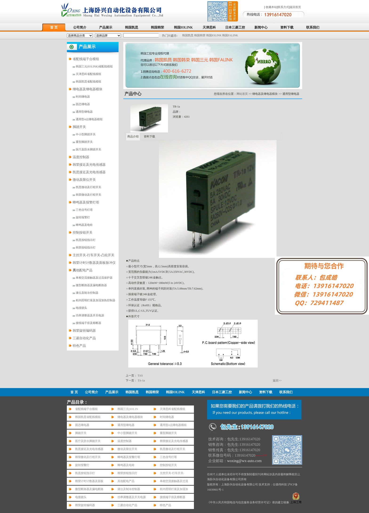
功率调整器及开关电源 (90, 315)
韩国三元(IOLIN (127, 409)
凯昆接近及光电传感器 (89, 172)
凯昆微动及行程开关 (88, 187)
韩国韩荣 (157, 27)
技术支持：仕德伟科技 (273, 484)
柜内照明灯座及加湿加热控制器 (95, 300)
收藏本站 (271, 7)
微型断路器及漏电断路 (89, 489)
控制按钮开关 (82, 232)
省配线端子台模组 (86, 59)
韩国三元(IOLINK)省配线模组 (94, 66)
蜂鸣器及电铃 (84, 225)
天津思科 (209, 27)
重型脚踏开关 (84, 142)
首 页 (54, 27)
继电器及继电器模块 (87, 89)
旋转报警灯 (83, 217)
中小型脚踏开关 (86, 134)
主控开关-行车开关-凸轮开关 (93, 255)
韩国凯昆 (131, 27)
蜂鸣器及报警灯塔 (86, 202)
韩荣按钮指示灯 (86, 247)
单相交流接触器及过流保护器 (94, 277)
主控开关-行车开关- (172, 473)
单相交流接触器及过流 (174, 481)
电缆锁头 (81, 308)
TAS (140, 375)
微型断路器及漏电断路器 (91, 285)
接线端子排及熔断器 (88, 323)
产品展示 (105, 27)
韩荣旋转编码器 (84, 330)
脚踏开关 (79, 127)
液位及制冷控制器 (87, 292)
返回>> (277, 380)
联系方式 (283, 7)
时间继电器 (83, 96)
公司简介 (79, 27)
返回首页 (295, 7)
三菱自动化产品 (84, 338)
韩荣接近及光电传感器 (89, 164)
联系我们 (312, 27)
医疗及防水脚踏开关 (88, 149)
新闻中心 (261, 27)
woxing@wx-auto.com (244, 461)
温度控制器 (81, 157)
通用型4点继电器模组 (89, 119)
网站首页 (242, 93)
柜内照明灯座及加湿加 (174, 489)
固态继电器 (83, 104)
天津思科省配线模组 (88, 74)
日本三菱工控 (235, 27)
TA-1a (141, 380)
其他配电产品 (82, 270)
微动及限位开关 (84, 180)
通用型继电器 (84, 111)
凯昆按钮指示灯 (86, 240)
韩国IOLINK (183, 27)
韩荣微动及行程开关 (88, 194)
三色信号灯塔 (84, 209)
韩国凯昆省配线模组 (88, 81)
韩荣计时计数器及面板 (89, 481)
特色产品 (79, 346)
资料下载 (286, 27)
